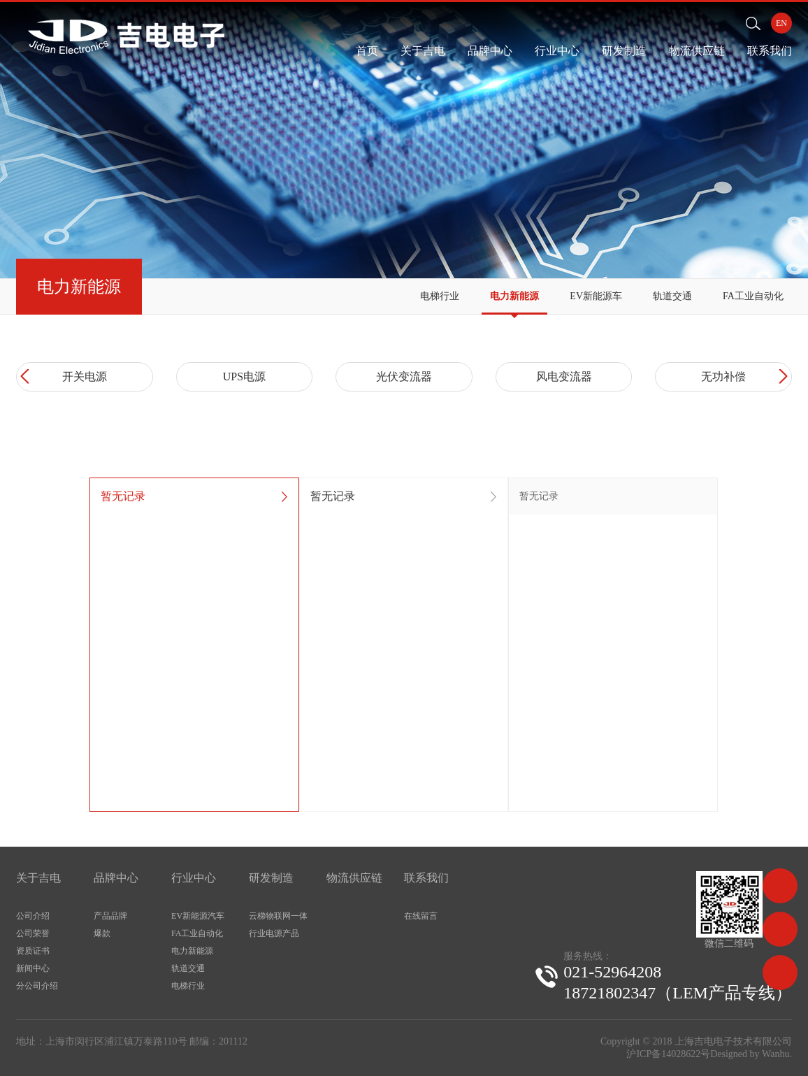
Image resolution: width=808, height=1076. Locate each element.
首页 (367, 51)
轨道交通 (672, 296)
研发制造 (624, 51)
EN (781, 23)
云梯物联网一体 (278, 916)
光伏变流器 (404, 376)
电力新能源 (514, 296)
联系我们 (769, 51)
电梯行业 (439, 296)
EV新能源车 (596, 296)
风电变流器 (564, 376)
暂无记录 (123, 496)
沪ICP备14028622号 (668, 1054)
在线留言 (421, 916)
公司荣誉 (33, 933)
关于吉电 (423, 51)
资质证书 (33, 951)
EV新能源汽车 (197, 916)
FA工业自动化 (753, 296)
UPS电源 (244, 376)
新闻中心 (33, 968)
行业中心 (557, 51)
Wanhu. (777, 1054)
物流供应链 (697, 51)
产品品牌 (110, 916)
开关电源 (84, 376)
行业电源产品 (274, 933)
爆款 (102, 933)
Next (781, 376)
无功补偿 (723, 376)
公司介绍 (33, 916)
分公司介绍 (37, 986)
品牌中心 (490, 51)
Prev (27, 376)
